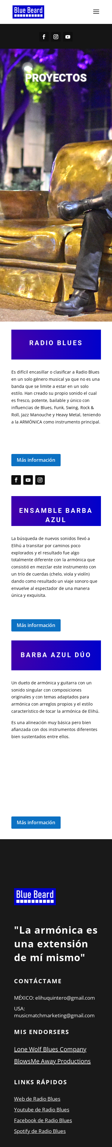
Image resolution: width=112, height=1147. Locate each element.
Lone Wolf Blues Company (50, 1049)
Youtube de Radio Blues (41, 1109)
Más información (36, 460)
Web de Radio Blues (37, 1098)
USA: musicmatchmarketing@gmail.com (54, 1012)
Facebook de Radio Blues (43, 1120)
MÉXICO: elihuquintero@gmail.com (54, 997)
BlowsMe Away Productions (52, 1061)
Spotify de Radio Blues (40, 1131)
